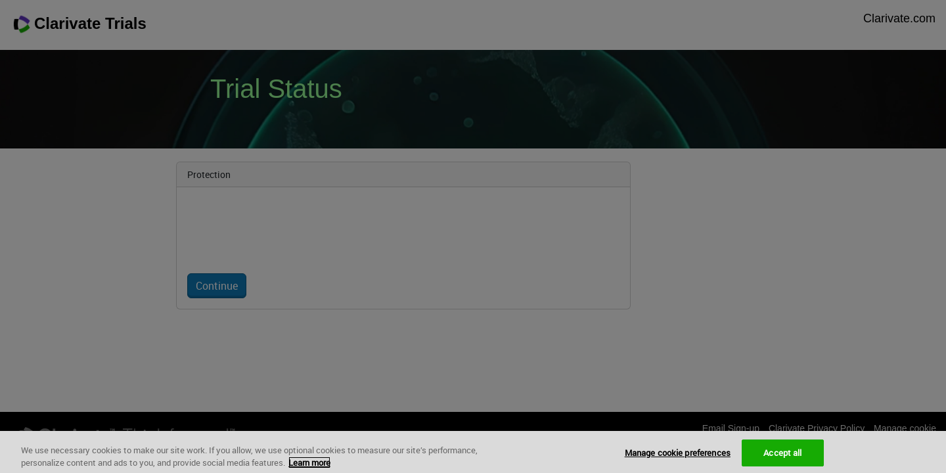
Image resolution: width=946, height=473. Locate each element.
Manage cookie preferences (678, 459)
